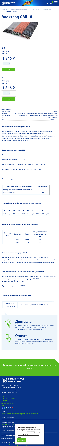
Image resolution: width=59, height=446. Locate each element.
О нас (3, 396)
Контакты (5, 405)
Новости (4, 400)
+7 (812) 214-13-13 (8, 417)
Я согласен (21, 440)
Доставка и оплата (8, 403)
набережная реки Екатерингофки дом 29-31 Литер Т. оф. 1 (21, 414)
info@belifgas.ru (7, 438)
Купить (9, 69)
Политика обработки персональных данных (16, 445)
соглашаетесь (31, 431)
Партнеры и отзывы (8, 398)
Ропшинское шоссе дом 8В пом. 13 (13, 424)
